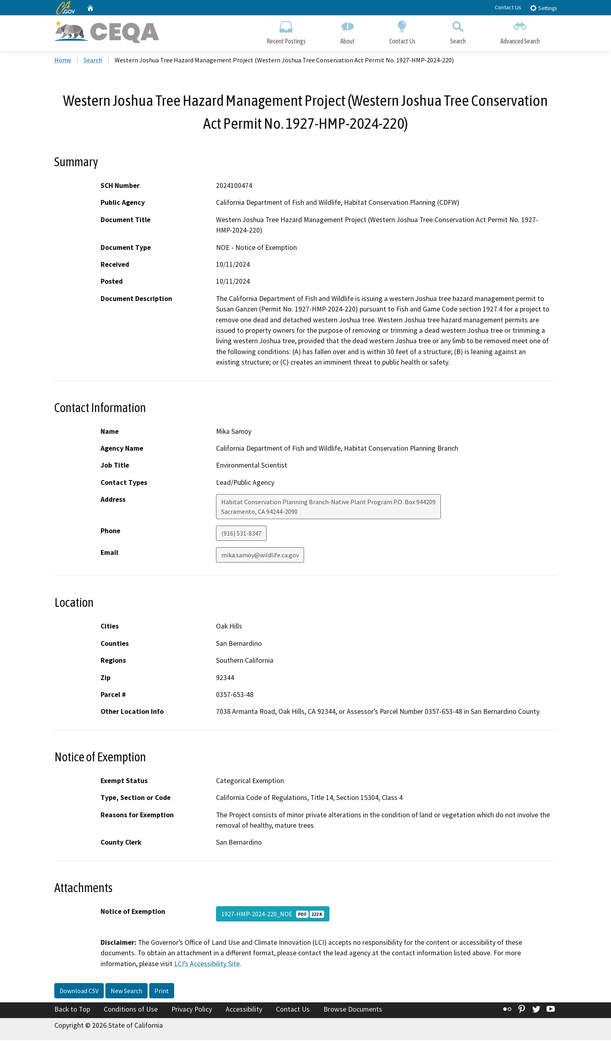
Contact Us (508, 7)
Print (161, 992)
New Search (126, 992)
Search (458, 31)
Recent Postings (286, 31)
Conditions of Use (131, 1010)
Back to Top (72, 1010)
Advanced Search (520, 31)
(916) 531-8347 (241, 534)
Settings (543, 8)
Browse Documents (352, 1010)
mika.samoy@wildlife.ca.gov (260, 556)
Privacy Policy (191, 1010)
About (347, 31)
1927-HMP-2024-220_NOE (272, 915)
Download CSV (79, 992)
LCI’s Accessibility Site (207, 964)
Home (62, 61)
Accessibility (244, 1010)
